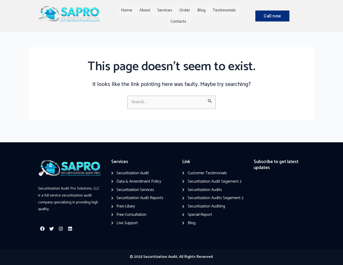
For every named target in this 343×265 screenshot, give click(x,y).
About (144, 10)
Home (126, 10)
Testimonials (224, 10)
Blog (201, 10)
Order (184, 10)
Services (164, 10)
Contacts (178, 21)
